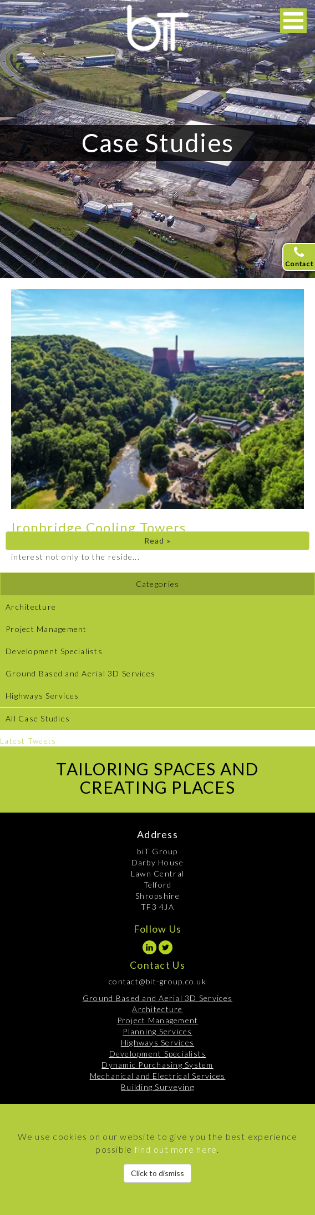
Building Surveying (157, 1087)
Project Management (46, 629)
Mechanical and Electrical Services (158, 1075)
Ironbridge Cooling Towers (98, 527)
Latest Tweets (28, 740)
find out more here (176, 1149)
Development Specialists (54, 651)
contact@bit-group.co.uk (157, 981)
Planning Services (157, 1031)
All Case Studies (38, 718)
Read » (157, 540)
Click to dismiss (157, 1173)
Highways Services (42, 695)
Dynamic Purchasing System (157, 1064)
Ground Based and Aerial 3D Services (80, 673)
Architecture (31, 606)
